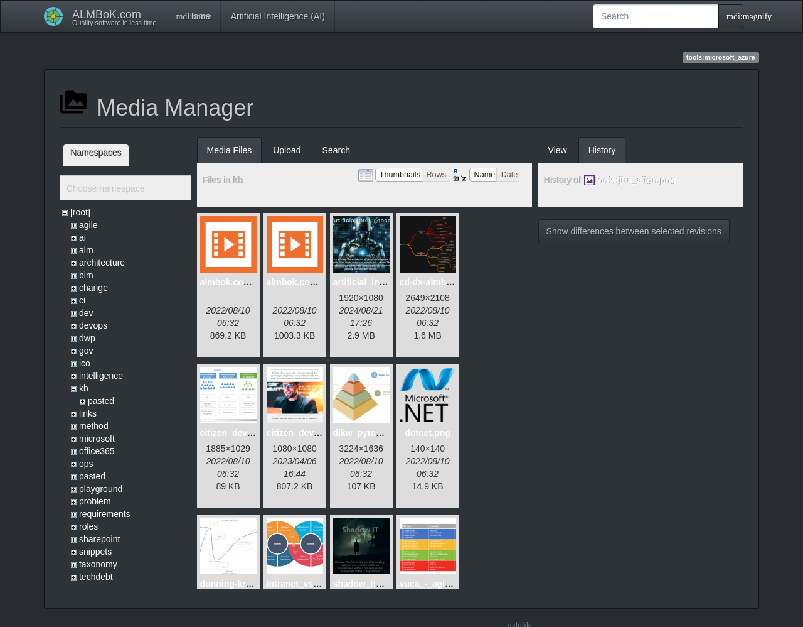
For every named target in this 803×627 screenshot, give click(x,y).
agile (88, 225)
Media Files (229, 150)
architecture (102, 263)
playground (100, 489)
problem (95, 501)
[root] (80, 212)
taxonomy (98, 564)
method (94, 426)
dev (86, 313)
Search (336, 150)
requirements (104, 514)
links (88, 413)
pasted (101, 401)
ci (82, 300)
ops (86, 464)
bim (86, 275)
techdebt (96, 577)
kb (83, 388)
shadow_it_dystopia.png (384, 584)
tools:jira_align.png (635, 180)
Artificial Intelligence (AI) (278, 16)
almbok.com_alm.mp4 (246, 282)
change (93, 288)
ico (84, 363)
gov (86, 351)
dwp (87, 338)
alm (86, 250)
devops (93, 325)
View (557, 150)
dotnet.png (427, 433)
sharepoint (99, 539)
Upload (286, 150)
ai (82, 237)
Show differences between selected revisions (633, 231)
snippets (95, 552)
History (602, 150)
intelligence (101, 376)
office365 (97, 451)
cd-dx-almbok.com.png (448, 282)
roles (88, 526)
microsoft (97, 438)
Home (193, 16)
